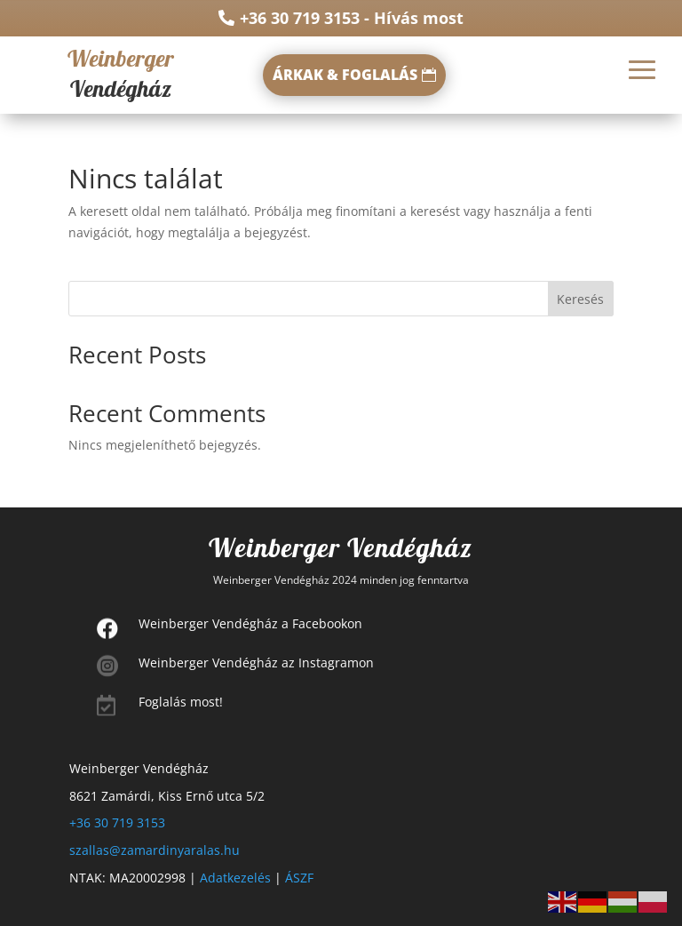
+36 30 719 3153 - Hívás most (352, 17)
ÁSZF (299, 877)
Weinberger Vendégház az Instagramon (256, 662)
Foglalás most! (181, 701)
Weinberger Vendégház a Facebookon (250, 623)
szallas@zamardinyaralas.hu (154, 850)
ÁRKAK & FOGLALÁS (345, 74)
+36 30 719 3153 (117, 822)
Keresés (580, 299)
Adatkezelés (235, 877)
